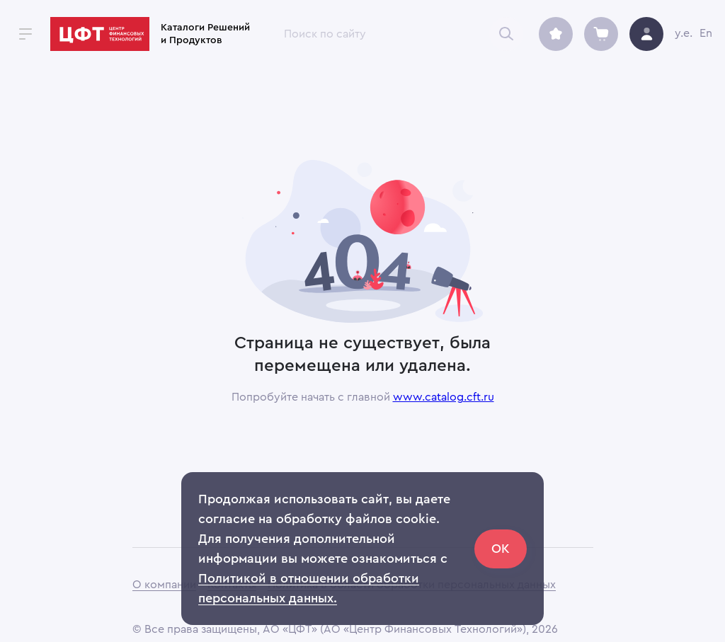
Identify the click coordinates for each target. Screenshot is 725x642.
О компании (164, 584)
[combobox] (395, 34)
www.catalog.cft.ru (443, 397)
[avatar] (646, 34)
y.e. (683, 33)
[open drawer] (25, 34)
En (706, 33)
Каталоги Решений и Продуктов (205, 34)
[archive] (556, 34)
